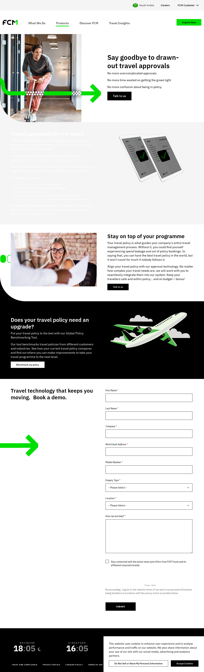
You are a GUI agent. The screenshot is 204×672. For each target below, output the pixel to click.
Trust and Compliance (24, 665)
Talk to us (119, 96)
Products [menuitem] (62, 23)
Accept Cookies (184, 663)
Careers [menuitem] (165, 5)
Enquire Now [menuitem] (189, 22)
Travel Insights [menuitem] (119, 23)
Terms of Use (95, 665)
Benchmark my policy (27, 364)
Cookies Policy (74, 665)
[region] (154, 654)
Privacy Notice (51, 665)
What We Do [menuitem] (36, 23)
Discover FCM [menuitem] (89, 23)
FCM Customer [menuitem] (186, 5)
